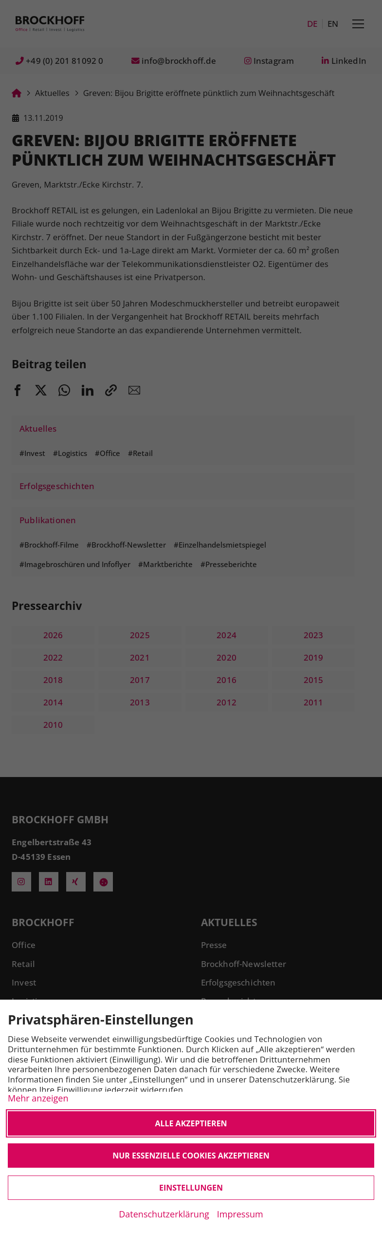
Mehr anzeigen (38, 1097)
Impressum (240, 1214)
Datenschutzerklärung (164, 1214)
